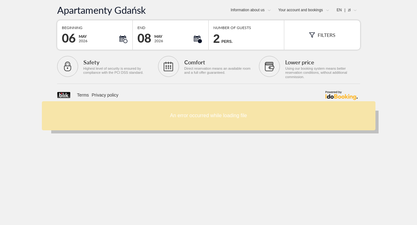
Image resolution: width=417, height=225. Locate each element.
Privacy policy (105, 95)
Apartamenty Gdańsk (101, 10)
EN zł (344, 10)
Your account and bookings (300, 10)
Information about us (247, 10)
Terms (83, 95)
